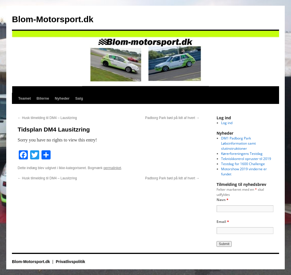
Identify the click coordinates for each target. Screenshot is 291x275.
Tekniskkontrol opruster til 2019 (246, 158)
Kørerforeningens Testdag (242, 153)
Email (223, 221)
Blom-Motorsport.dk (52, 19)
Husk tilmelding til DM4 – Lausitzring (47, 118)
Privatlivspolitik (70, 261)
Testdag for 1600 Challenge (243, 163)
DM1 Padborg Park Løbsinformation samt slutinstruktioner (238, 143)
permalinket (112, 168)
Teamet (24, 98)
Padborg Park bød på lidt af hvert (172, 118)
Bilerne (43, 98)
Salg (79, 98)
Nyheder (62, 98)
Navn (222, 199)
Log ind (226, 122)
